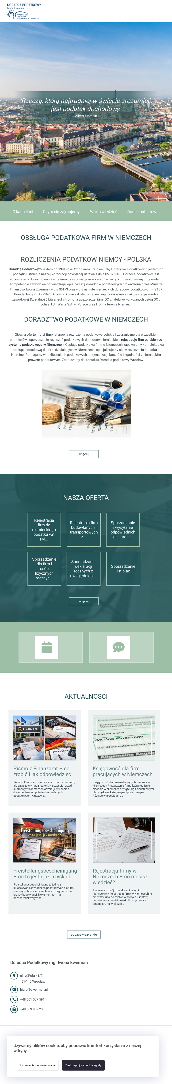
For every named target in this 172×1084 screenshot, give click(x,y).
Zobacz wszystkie (84, 934)
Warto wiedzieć (103, 211)
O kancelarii (23, 211)
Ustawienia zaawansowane (37, 1065)
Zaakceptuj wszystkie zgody (83, 1065)
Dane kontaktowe (143, 211)
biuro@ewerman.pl (34, 990)
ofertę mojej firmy (40, 335)
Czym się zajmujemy (61, 211)
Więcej (84, 454)
